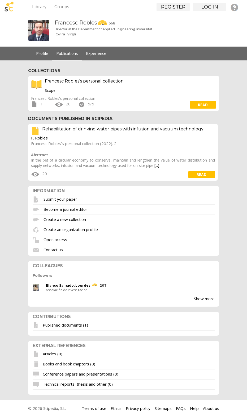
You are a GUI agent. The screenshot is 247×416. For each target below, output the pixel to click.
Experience (96, 53)
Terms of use (94, 408)
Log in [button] (209, 7)
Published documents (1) (65, 324)
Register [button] (173, 7)
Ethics (116, 408)
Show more (204, 298)
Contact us (53, 249)
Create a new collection (65, 219)
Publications (67, 53)
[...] (156, 165)
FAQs (181, 408)
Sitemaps (163, 408)
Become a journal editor (65, 209)
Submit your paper (60, 198)
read (203, 104)
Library (39, 7)
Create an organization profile (71, 229)
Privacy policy (138, 408)
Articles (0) (52, 353)
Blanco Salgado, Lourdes (68, 285)
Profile (42, 53)
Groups (61, 7)
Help (194, 408)
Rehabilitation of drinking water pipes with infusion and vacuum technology (122, 128)
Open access (55, 239)
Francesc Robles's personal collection (84, 81)
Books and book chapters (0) (69, 363)
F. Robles (39, 138)
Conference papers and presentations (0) (80, 374)
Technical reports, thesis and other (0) (78, 384)
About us (211, 408)
